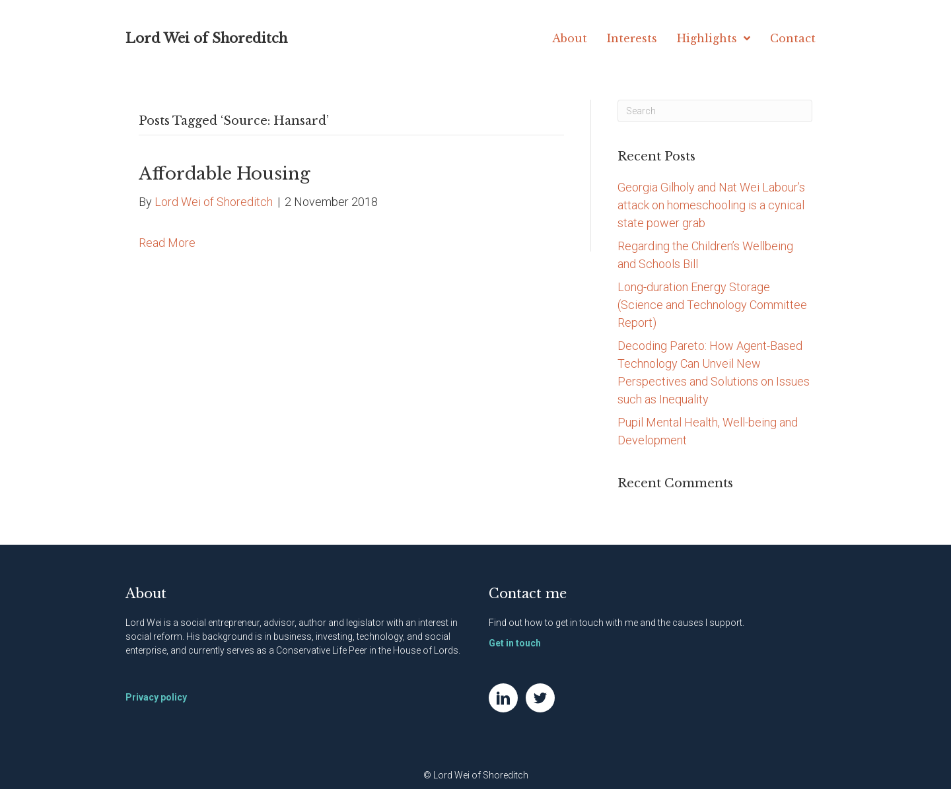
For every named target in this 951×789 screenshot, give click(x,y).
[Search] (714, 111)
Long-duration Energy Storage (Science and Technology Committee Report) (712, 304)
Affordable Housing (224, 173)
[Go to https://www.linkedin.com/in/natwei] (503, 697)
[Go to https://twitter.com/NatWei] (540, 697)
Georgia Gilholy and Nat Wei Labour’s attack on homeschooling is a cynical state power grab (711, 205)
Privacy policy (156, 697)
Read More (167, 243)
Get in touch (515, 643)
